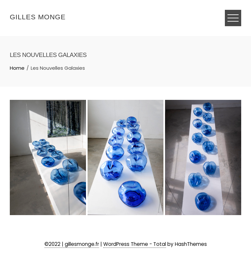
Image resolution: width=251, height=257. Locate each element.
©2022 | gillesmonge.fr (71, 244)
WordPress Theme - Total (134, 244)
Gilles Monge (38, 17)
